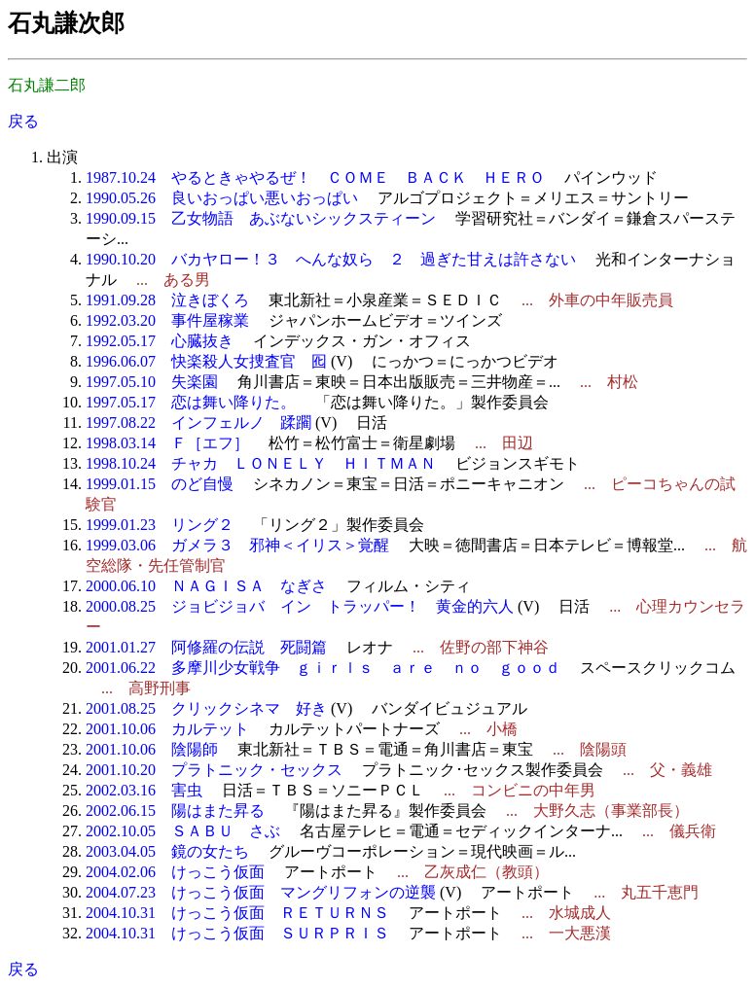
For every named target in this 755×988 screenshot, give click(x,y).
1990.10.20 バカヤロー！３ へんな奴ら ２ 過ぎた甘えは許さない (331, 259)
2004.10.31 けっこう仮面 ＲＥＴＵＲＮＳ (237, 912)
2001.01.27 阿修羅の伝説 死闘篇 (206, 647)
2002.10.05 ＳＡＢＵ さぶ (183, 831)
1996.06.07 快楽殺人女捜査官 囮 (206, 361)
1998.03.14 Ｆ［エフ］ (167, 443)
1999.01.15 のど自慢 (160, 484)
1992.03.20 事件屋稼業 (167, 320)
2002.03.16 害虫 (144, 790)
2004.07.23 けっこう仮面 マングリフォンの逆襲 (261, 892)
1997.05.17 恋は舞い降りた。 (191, 402)
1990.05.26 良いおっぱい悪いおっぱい (222, 198)
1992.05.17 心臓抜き (160, 341)
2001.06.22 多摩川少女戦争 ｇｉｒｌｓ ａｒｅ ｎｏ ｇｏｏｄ (323, 667)
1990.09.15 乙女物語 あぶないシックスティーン (261, 218)
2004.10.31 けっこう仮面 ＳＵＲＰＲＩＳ (237, 933)
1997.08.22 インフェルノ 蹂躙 (198, 422)
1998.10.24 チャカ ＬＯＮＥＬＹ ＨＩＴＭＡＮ (261, 463)
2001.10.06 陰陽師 (152, 749)
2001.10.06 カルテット (167, 729)
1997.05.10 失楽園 (152, 381)
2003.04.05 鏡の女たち (167, 851)
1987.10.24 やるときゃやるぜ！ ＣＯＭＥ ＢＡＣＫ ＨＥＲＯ (315, 177)
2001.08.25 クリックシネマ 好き (206, 708)
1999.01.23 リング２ (160, 524)
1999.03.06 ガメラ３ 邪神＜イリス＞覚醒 (237, 545)
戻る (23, 121)
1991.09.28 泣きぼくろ (167, 300)
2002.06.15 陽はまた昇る (175, 810)
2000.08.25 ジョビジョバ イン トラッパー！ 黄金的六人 (300, 606)
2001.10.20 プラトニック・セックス (214, 769)
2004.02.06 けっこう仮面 (175, 872)
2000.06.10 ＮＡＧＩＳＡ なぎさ (206, 586)
